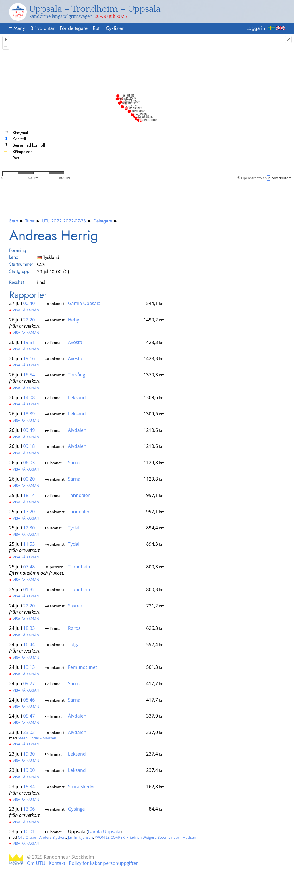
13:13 (29, 667)
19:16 (29, 358)
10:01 (29, 831)
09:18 (29, 446)
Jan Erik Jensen (80, 837)
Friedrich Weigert (141, 837)
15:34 (29, 786)
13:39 (29, 414)
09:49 (29, 430)
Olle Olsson (27, 837)
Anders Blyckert (52, 837)
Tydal (74, 528)
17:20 (29, 511)
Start (13, 221)
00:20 (29, 479)
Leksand (77, 397)
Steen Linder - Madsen (37, 738)
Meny (17, 28)
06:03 (29, 462)
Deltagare (102, 221)
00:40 (29, 303)
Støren (75, 605)
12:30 (29, 528)
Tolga (74, 644)
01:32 (29, 589)
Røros (74, 628)
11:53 (29, 544)
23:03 (29, 732)
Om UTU (36, 863)
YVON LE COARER (110, 837)
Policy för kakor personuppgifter (103, 863)
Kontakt (57, 863)
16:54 (29, 375)
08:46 (29, 699)
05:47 (29, 716)
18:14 (29, 495)
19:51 (29, 342)
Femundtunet (82, 667)
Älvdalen (77, 430)
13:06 (29, 809)
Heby (73, 319)
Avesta (75, 342)
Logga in (255, 28)
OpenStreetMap (254, 178)
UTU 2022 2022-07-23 (64, 221)
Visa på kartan (24, 310)
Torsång (76, 375)
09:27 (29, 683)
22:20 (29, 319)
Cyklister (115, 28)
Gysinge (76, 809)
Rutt (96, 28)
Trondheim (80, 567)
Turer (29, 221)
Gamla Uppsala (84, 303)
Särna (74, 462)
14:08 (29, 397)
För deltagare (74, 28)
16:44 (29, 644)
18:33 (29, 628)
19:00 (29, 770)
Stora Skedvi (81, 786)
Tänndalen (79, 495)
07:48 (29, 567)
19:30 (29, 754)
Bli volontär (42, 28)
